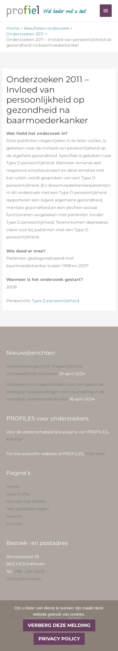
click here (95, 453)
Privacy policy (59, 639)
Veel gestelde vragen (27, 508)
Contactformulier (24, 579)
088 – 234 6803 (29, 571)
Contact (14, 523)
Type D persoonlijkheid (55, 300)
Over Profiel (18, 494)
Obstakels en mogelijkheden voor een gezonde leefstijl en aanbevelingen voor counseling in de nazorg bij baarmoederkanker (55, 391)
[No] (110, 626)
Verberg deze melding (59, 625)
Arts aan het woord (25, 501)
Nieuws (14, 516)
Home (12, 486)
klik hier (14, 439)
